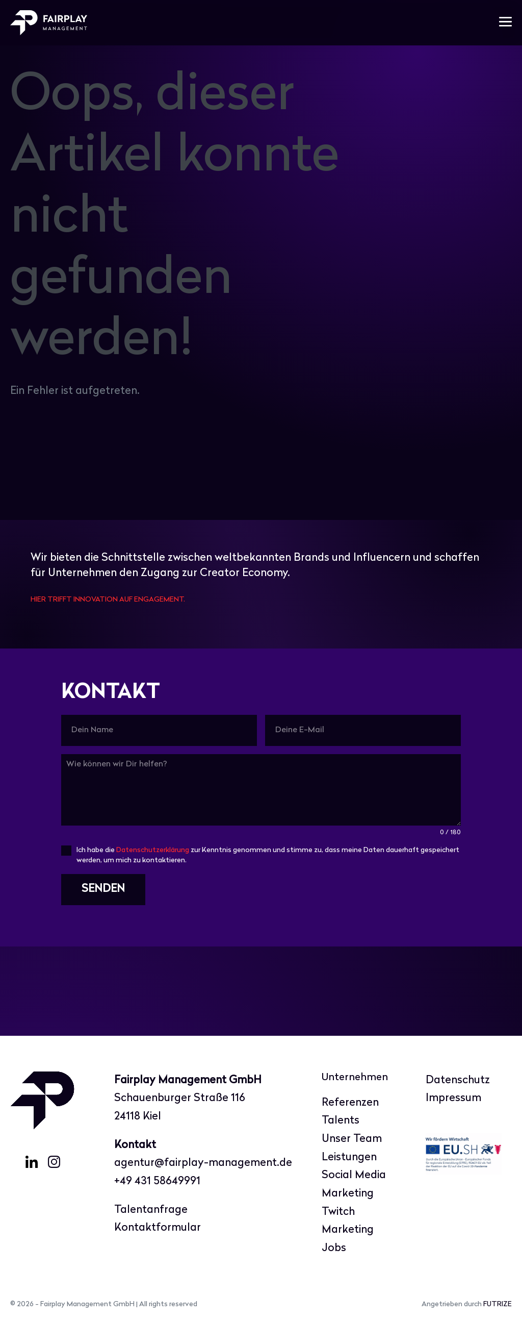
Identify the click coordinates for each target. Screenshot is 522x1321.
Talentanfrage (151, 1210)
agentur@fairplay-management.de (203, 1163)
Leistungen (349, 1157)
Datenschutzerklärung (152, 850)
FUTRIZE (497, 1304)
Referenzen (350, 1103)
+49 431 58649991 (157, 1181)
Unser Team (352, 1139)
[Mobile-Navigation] (505, 23)
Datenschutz (458, 1080)
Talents (340, 1120)
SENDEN (103, 889)
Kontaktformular (157, 1228)
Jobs (334, 1248)
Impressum (453, 1098)
